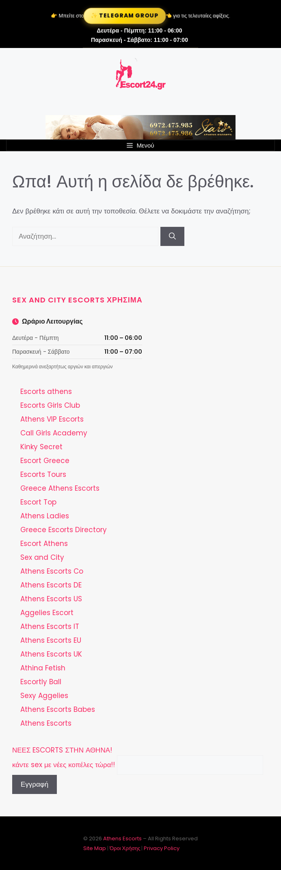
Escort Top (38, 502)
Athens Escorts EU (50, 640)
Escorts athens (46, 391)
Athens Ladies (44, 516)
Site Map (94, 848)
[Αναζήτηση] (172, 236)
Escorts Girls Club (50, 405)
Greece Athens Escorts (59, 488)
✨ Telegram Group (125, 16)
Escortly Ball (40, 682)
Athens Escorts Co (51, 571)
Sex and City (42, 557)
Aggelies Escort (46, 613)
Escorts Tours (43, 474)
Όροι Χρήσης (125, 848)
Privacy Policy (161, 848)
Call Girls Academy (53, 433)
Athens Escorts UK (51, 654)
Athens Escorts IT (49, 626)
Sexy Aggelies (44, 695)
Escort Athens (44, 543)
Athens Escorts (45, 723)
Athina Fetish (42, 668)
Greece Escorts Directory (63, 530)
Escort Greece (44, 460)
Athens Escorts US (51, 599)
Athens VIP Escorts (52, 419)
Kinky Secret (41, 447)
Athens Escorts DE (51, 585)
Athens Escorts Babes (57, 709)
